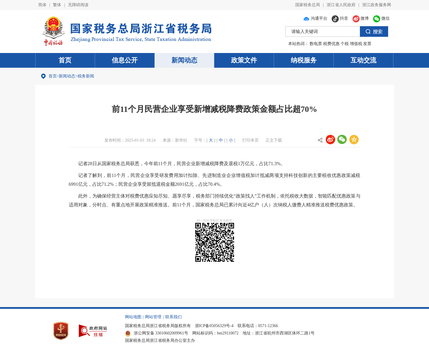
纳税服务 (304, 60)
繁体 (57, 5)
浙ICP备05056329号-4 (214, 326)
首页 (65, 60)
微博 (361, 18)
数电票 (316, 44)
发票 (367, 44)
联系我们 (173, 317)
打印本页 (250, 140)
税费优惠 (331, 44)
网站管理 (153, 317)
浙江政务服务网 (376, 5)
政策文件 (244, 60)
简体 (42, 5)
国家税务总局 (307, 5)
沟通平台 (315, 18)
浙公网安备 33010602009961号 (156, 333)
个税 (344, 44)
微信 (381, 18)
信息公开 (125, 60)
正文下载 (274, 140)
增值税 (356, 44)
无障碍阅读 (78, 5)
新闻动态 (184, 60)
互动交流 (363, 60)
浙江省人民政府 (341, 5)
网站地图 (133, 317)
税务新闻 (86, 76)
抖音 (340, 18)
